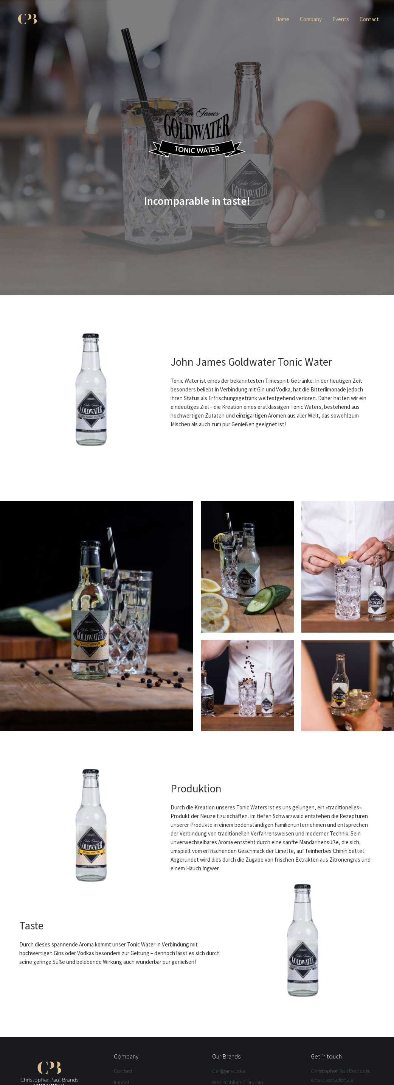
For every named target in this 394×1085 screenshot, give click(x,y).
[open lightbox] (96, 616)
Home (282, 19)
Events (340, 19)
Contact (369, 19)
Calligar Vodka (228, 1070)
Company (311, 19)
